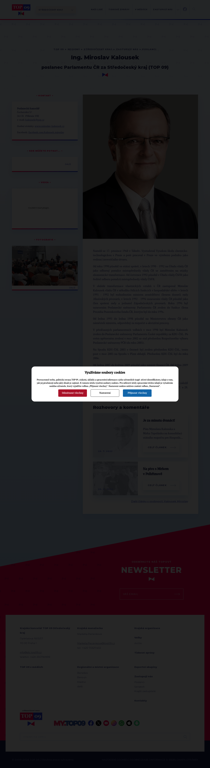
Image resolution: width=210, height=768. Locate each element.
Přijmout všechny (137, 393)
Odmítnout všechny (72, 393)
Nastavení (104, 393)
